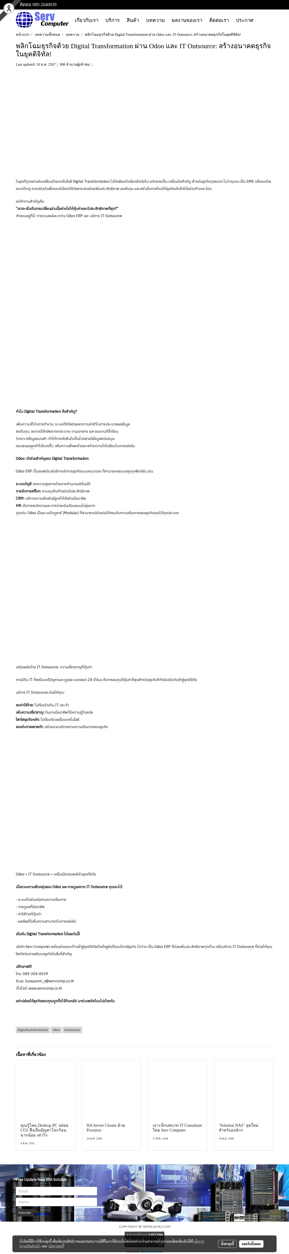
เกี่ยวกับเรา (86, 20)
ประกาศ (244, 20)
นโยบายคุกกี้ (56, 1246)
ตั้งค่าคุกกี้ (227, 1244)
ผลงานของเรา (187, 20)
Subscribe (25, 1212)
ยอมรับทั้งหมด (251, 1244)
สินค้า (133, 20)
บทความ (155, 20)
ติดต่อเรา (219, 20)
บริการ (112, 20)
